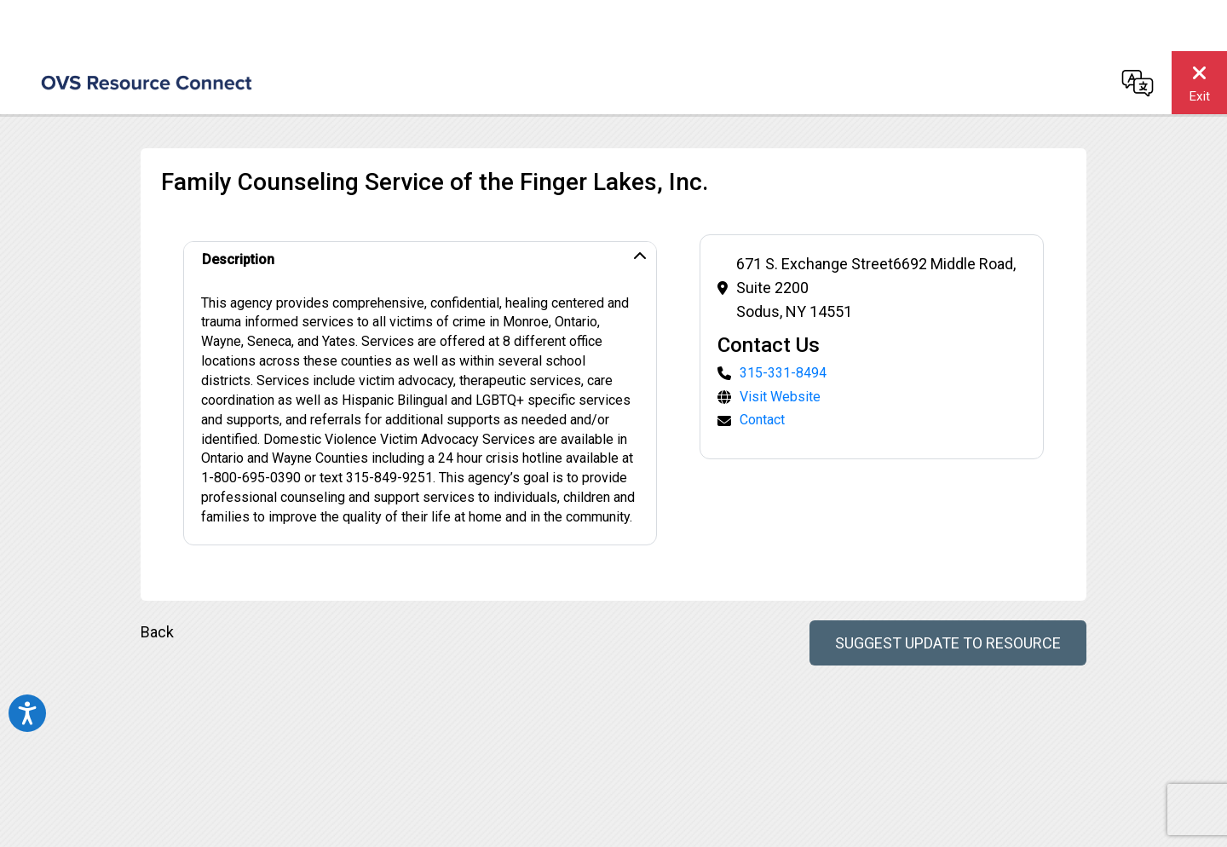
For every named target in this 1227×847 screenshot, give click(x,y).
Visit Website (780, 397)
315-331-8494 (783, 373)
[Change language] (1137, 83)
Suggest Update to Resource (948, 643)
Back (157, 632)
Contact (762, 420)
